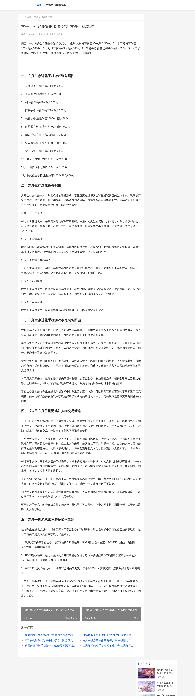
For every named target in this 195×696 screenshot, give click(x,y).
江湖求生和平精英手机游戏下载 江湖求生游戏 (165, 230)
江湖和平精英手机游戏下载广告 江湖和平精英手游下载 (100, 665)
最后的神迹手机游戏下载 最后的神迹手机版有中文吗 (48, 654)
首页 (39, 5)
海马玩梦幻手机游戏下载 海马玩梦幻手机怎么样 (165, 128)
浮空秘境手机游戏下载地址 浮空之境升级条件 (165, 167)
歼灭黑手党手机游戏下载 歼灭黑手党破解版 (165, 154)
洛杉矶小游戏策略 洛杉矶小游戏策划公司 (165, 141)
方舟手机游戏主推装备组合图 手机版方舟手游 (100, 659)
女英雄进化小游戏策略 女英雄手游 (165, 115)
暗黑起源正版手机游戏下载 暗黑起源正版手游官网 (48, 665)
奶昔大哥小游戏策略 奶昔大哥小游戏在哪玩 (165, 102)
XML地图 (79, 691)
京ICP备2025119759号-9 (64, 691)
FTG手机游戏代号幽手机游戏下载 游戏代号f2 (48, 659)
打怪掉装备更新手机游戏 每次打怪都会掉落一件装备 (100, 654)
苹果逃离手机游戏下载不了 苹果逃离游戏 (165, 243)
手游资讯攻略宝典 (56, 5)
